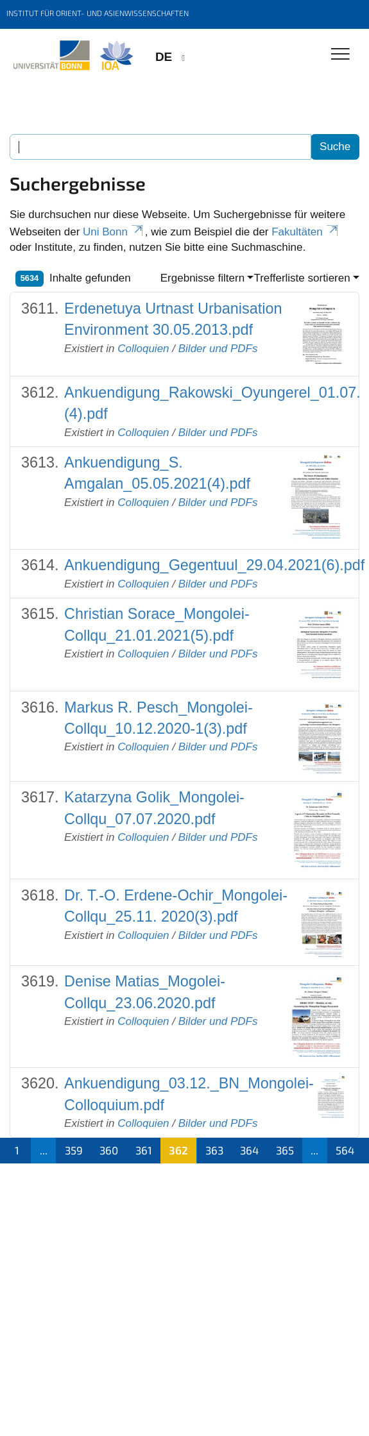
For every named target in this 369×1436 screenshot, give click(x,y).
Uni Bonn (114, 232)
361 (143, 1150)
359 (74, 1150)
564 (345, 1150)
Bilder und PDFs (218, 348)
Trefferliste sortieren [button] (301, 278)
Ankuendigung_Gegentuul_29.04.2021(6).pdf (214, 565)
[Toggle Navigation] (340, 55)
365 (285, 1150)
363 (214, 1150)
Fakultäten (305, 232)
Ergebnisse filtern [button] (202, 278)
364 (249, 1150)
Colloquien (143, 348)
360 (108, 1150)
